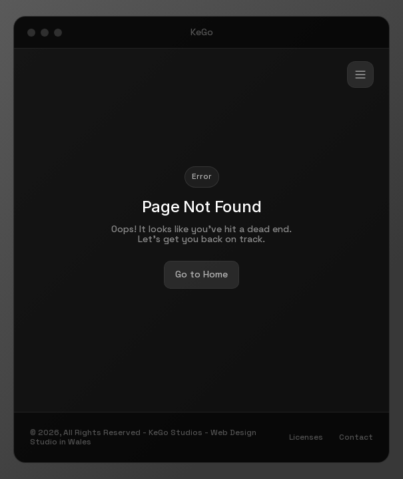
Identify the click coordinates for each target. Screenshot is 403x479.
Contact (356, 437)
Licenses (306, 437)
